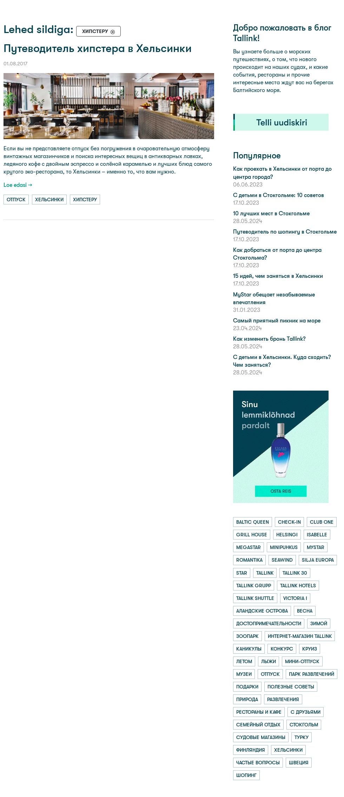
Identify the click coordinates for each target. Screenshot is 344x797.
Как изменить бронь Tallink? (269, 338)
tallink (264, 573)
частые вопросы (258, 762)
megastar (248, 547)
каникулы (249, 649)
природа (247, 699)
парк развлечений (311, 674)
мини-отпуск (302, 661)
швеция (299, 762)
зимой (318, 623)
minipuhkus (284, 547)
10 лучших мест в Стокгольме (271, 213)
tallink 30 (295, 573)
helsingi (287, 534)
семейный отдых (258, 724)
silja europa (318, 560)
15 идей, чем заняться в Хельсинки (278, 276)
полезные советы (290, 687)
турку (302, 737)
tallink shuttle (255, 598)
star (241, 573)
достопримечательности (268, 623)
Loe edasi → (18, 185)
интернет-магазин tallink (300, 636)
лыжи (268, 661)
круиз (309, 649)
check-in (289, 522)
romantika (249, 560)
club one (321, 522)
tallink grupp (253, 585)
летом (244, 661)
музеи (244, 674)
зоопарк (247, 636)
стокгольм (304, 724)
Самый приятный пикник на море (276, 320)
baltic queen (252, 522)
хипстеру (85, 199)
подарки (247, 687)
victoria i (295, 598)
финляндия (250, 750)
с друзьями (305, 712)
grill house (251, 534)
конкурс (282, 649)
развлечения (283, 699)
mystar (315, 547)
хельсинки (49, 199)
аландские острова (262, 611)
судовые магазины (260, 737)
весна (304, 611)
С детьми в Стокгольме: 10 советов (278, 195)
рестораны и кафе (259, 712)
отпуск (16, 199)
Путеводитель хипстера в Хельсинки (98, 48)
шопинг (246, 775)
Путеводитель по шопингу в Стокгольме (285, 231)
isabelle (317, 534)
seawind (282, 560)
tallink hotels (298, 585)
